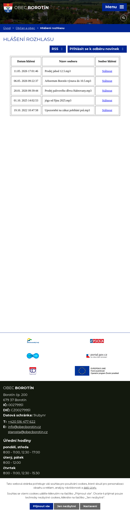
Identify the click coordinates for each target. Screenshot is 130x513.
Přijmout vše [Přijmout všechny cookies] (41, 506)
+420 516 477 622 (21, 422)
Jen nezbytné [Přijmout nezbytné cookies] (66, 506)
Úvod (6, 28)
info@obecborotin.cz (24, 427)
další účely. (90, 487)
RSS (58, 49)
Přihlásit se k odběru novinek (97, 49)
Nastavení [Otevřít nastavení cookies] (90, 506)
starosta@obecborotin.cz (28, 432)
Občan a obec (25, 28)
